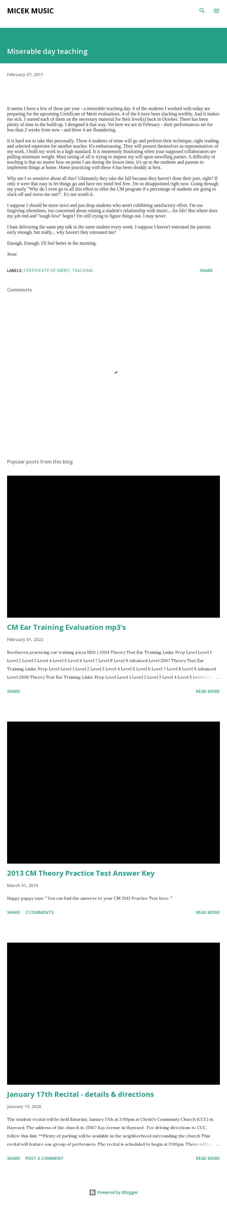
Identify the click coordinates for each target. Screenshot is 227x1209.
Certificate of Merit (47, 270)
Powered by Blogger (113, 1192)
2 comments (39, 912)
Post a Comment (44, 1158)
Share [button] (206, 270)
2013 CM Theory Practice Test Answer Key (81, 873)
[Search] (202, 10)
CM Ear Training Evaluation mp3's (66, 627)
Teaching (82, 270)
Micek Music (30, 10)
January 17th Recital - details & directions (80, 1094)
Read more (208, 691)
